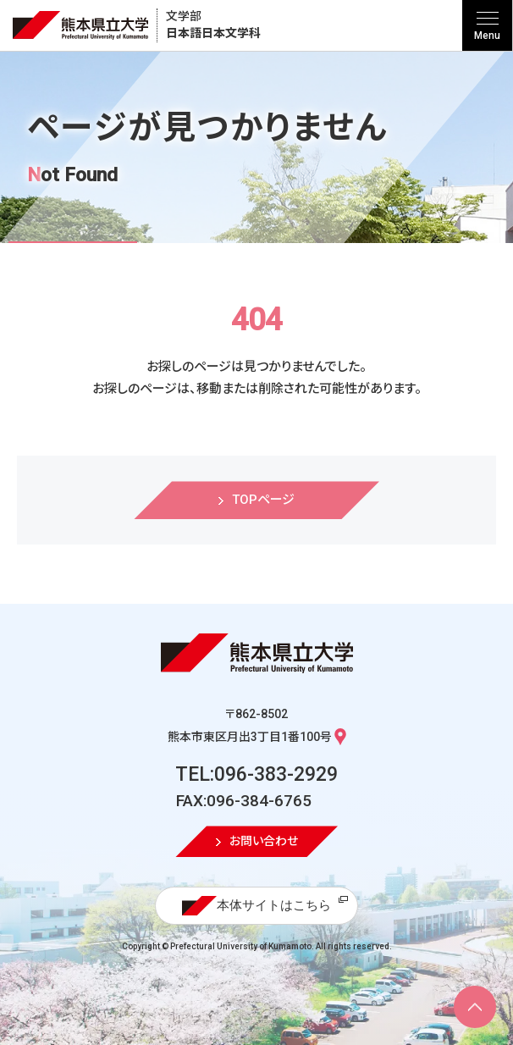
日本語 (213, 24)
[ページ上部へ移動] (475, 1007)
